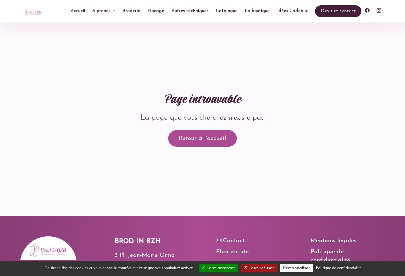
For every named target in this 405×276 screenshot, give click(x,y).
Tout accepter (218, 268)
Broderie (131, 11)
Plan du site (232, 252)
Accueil (78, 11)
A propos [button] (102, 11)
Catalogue (227, 11)
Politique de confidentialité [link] (338, 268)
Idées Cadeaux (292, 11)
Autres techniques (190, 11)
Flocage (155, 11)
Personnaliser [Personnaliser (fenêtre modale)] (296, 268)
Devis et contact (338, 11)
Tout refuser (259, 268)
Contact (230, 241)
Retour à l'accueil (202, 138)
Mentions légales (333, 241)
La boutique (257, 11)
